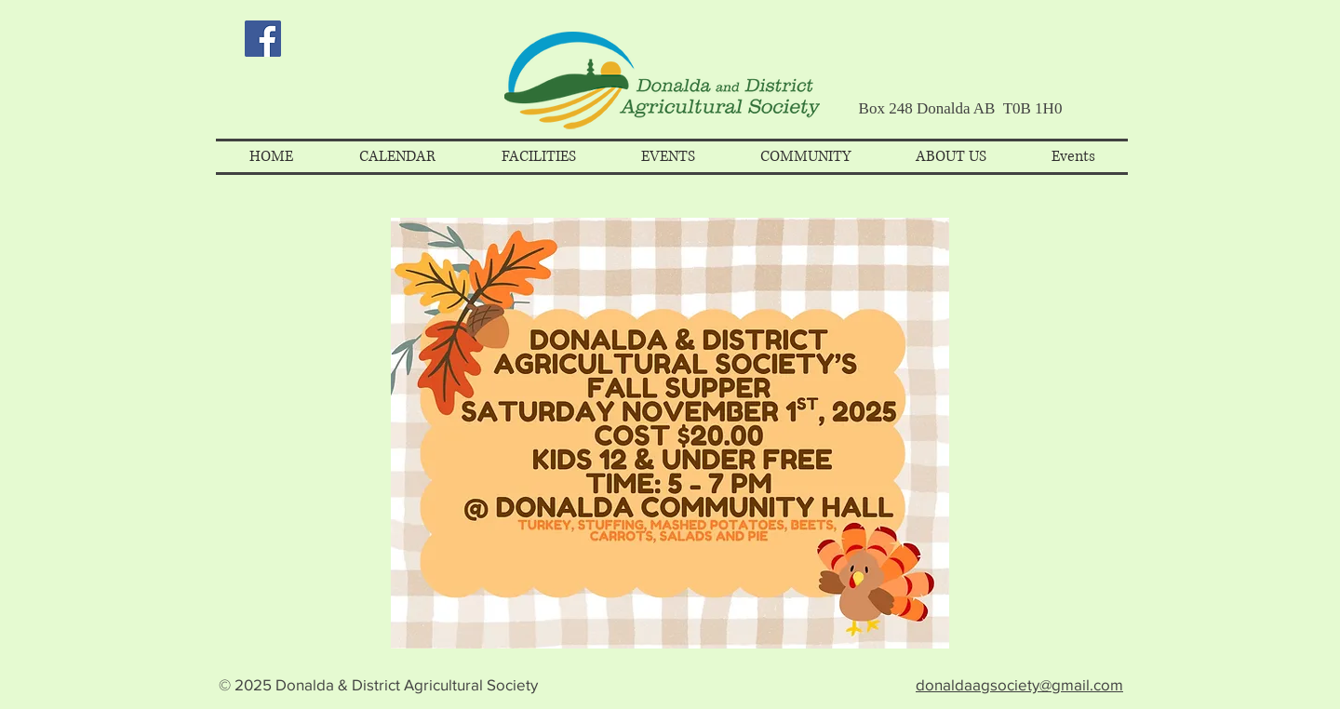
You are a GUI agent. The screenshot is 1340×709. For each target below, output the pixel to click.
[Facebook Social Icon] (263, 38)
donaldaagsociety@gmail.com (1019, 684)
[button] (397, 156)
